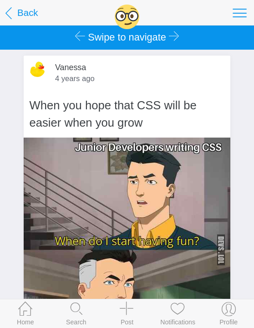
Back (20, 13)
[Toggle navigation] (239, 13)
